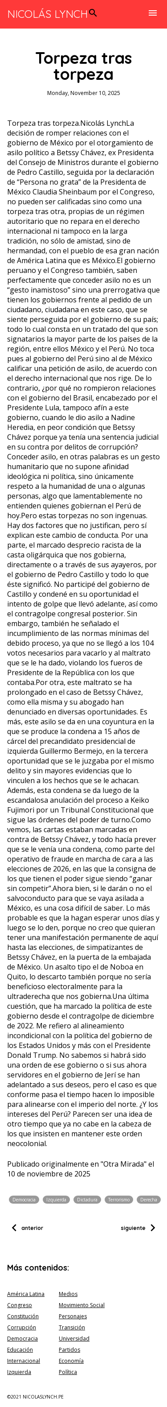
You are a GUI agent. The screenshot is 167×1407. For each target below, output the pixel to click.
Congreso (19, 1305)
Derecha (148, 1200)
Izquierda (56, 1200)
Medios (68, 1294)
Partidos (69, 1349)
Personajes (73, 1316)
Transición (72, 1327)
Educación (20, 1349)
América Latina (26, 1294)
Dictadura (87, 1200)
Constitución (23, 1316)
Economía (71, 1361)
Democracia (24, 1200)
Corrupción (21, 1327)
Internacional (23, 1361)
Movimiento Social (82, 1305)
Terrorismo (119, 1200)
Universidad (74, 1338)
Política (68, 1372)
